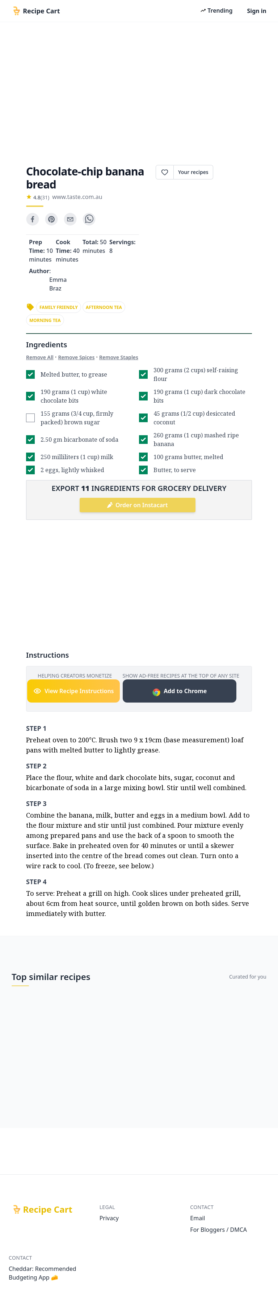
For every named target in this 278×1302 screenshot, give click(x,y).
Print (232, 172)
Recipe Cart (47, 1209)
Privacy (109, 1218)
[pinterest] (51, 219)
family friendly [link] (58, 307)
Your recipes (193, 172)
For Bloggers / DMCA (218, 1230)
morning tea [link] (45, 320)
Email (197, 1218)
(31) (45, 197)
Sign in (256, 11)
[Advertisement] (139, 91)
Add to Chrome (179, 692)
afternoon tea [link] (104, 307)
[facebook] (32, 219)
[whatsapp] (89, 219)
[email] (70, 219)
